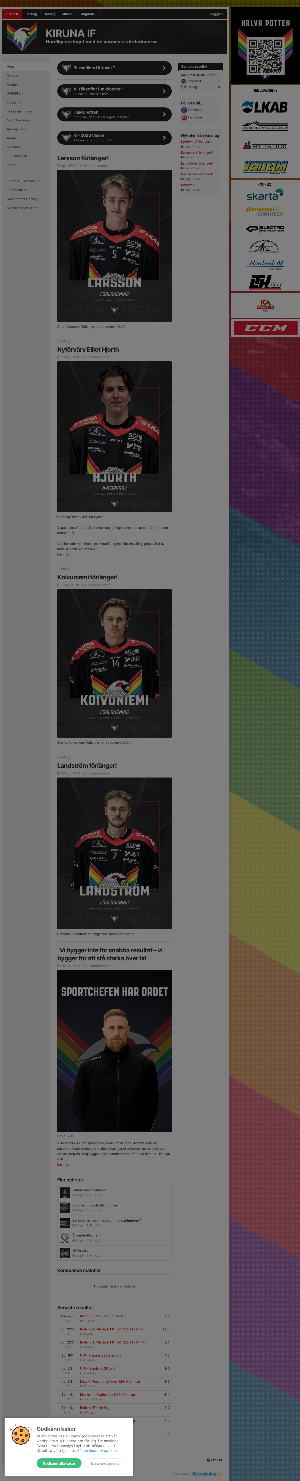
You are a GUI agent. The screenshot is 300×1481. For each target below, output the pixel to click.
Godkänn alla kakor (59, 1463)
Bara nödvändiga (105, 1463)
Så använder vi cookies (97, 1450)
